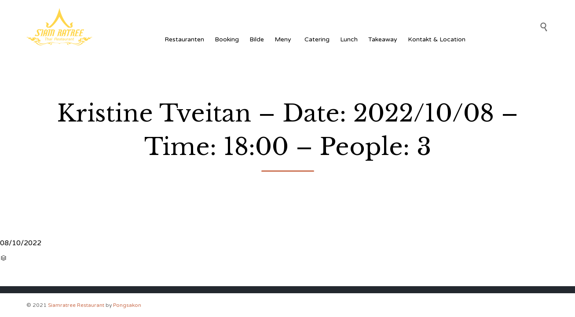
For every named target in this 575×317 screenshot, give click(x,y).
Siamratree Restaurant (76, 305)
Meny (284, 39)
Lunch (349, 39)
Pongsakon (127, 305)
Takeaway (382, 39)
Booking (227, 39)
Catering (317, 39)
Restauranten (184, 39)
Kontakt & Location (436, 39)
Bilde (256, 39)
